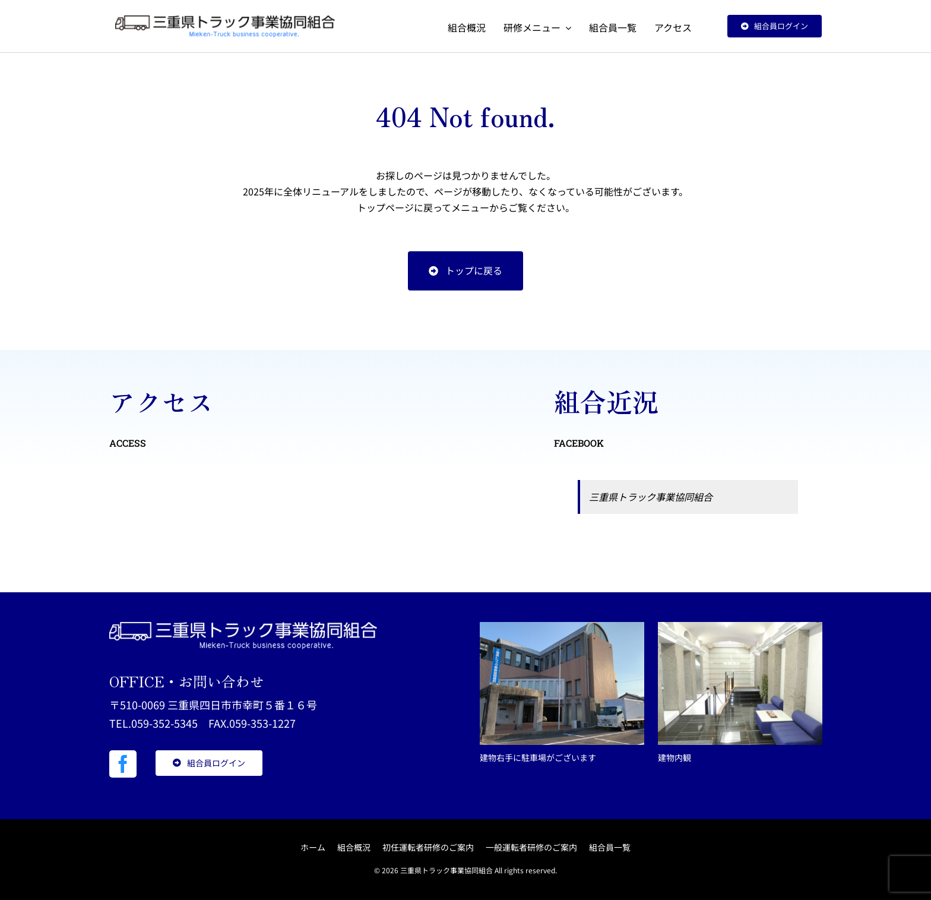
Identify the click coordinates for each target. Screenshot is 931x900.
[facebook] (123, 764)
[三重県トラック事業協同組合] (225, 20)
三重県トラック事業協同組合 (650, 497)
